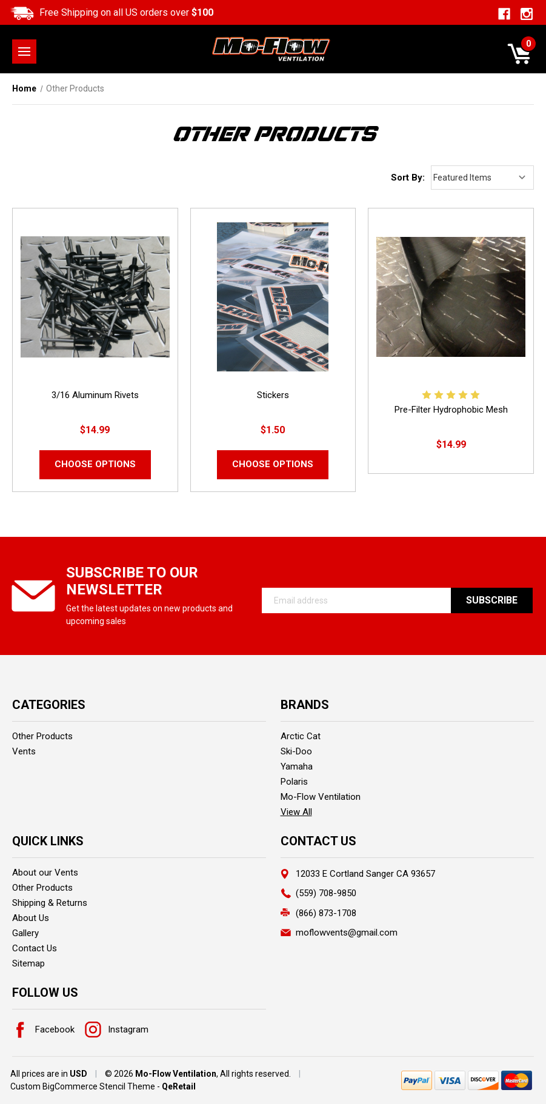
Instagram (116, 1029)
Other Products (42, 736)
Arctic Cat (301, 736)
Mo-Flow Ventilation (321, 796)
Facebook (43, 1029)
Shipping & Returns (49, 902)
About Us (30, 918)
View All (296, 811)
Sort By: (408, 177)
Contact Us (34, 948)
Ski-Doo (296, 751)
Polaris (294, 781)
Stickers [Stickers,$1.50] (273, 395)
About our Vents (45, 872)
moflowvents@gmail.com (347, 932)
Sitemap (28, 963)
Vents (24, 751)
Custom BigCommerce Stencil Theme (82, 1086)
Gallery (25, 933)
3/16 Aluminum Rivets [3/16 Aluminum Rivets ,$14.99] (95, 395)
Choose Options (95, 464)
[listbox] (482, 177)
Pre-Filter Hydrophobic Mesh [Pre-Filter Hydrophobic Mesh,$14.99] (451, 409)
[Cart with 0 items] (519, 54)
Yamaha (297, 766)
